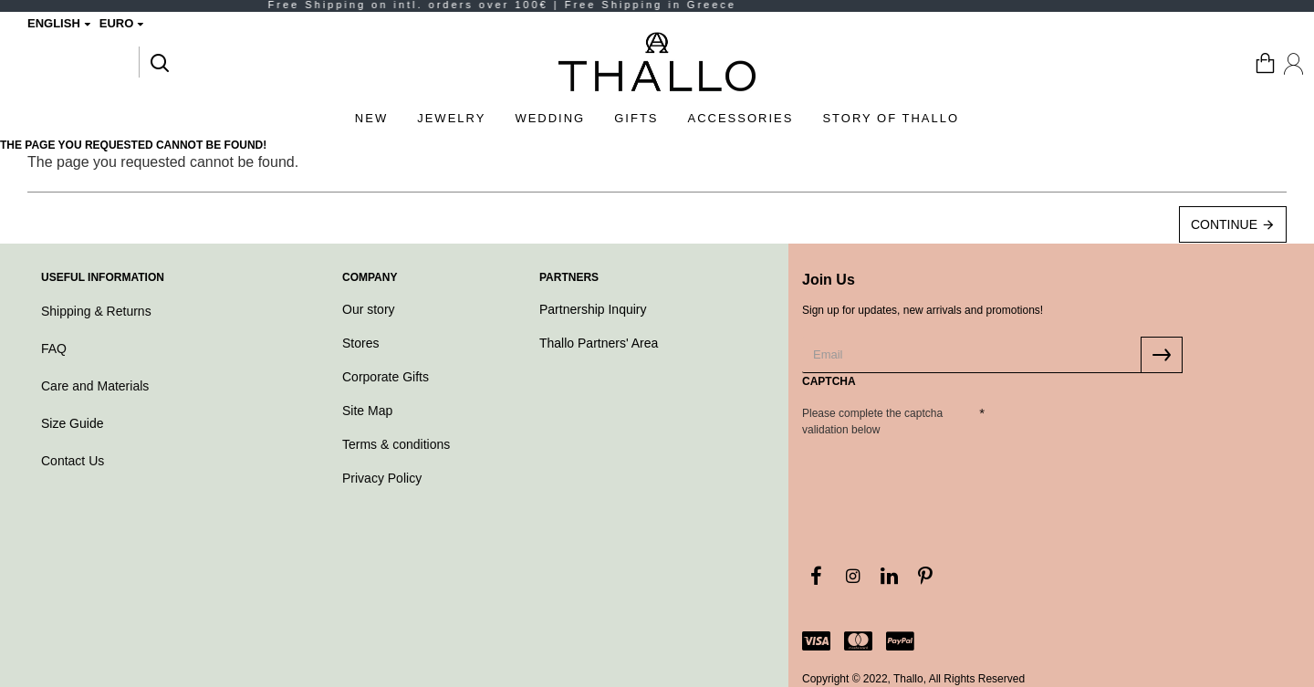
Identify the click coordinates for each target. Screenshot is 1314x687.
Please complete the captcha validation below (872, 421)
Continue (1224, 224)
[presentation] (930, 475)
